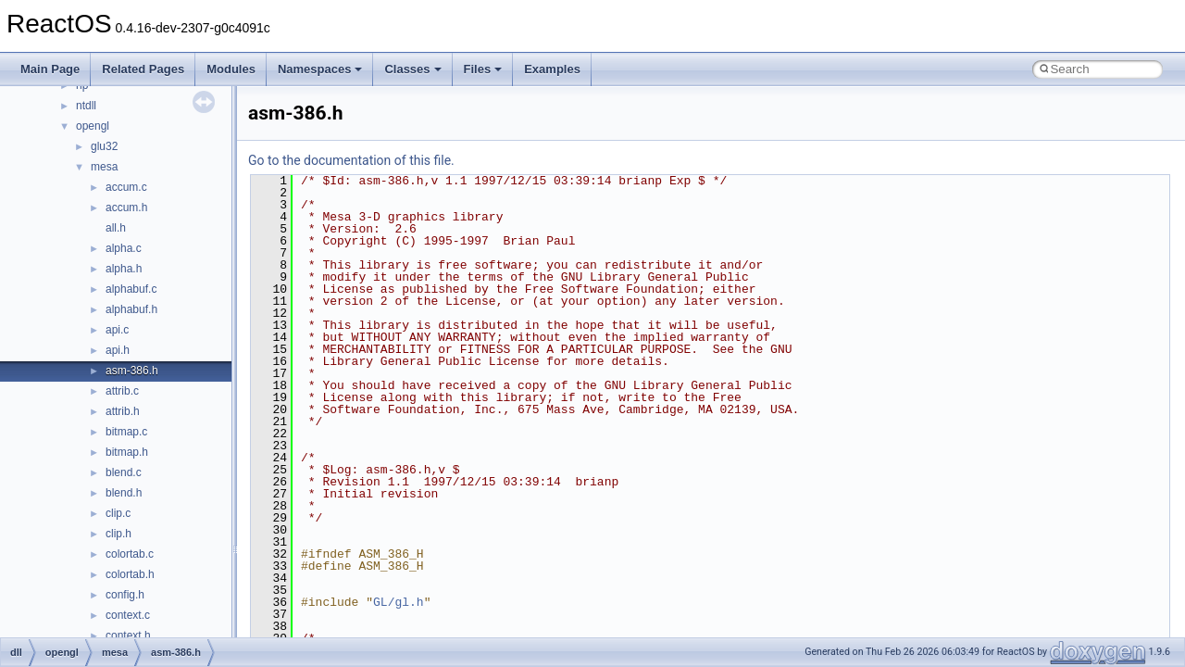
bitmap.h (127, 452)
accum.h (126, 207)
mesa (104, 166)
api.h (118, 350)
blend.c (124, 472)
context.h (128, 635)
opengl (92, 126)
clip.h (118, 533)
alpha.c (124, 248)
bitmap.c (126, 431)
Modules (231, 69)
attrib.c (122, 390)
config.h (125, 594)
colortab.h (130, 574)
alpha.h (124, 268)
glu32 (104, 146)
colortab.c (130, 553)
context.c (128, 615)
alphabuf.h (131, 309)
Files (483, 69)
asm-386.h (132, 370)
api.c (117, 329)
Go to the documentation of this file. (351, 160)
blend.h (124, 492)
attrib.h (123, 411)
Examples (552, 69)
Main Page (50, 69)
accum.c (126, 187)
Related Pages (143, 69)
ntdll (86, 105)
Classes (412, 69)
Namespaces (320, 69)
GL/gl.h (398, 602)
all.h (116, 227)
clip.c (118, 513)
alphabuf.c (131, 289)
